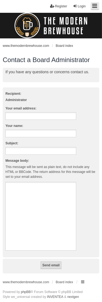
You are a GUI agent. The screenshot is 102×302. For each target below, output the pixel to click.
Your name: (14, 126)
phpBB (26, 292)
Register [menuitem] (58, 6)
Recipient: (13, 94)
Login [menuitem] (79, 6)
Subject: (11, 143)
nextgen (73, 297)
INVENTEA (55, 297)
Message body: (17, 161)
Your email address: (20, 108)
